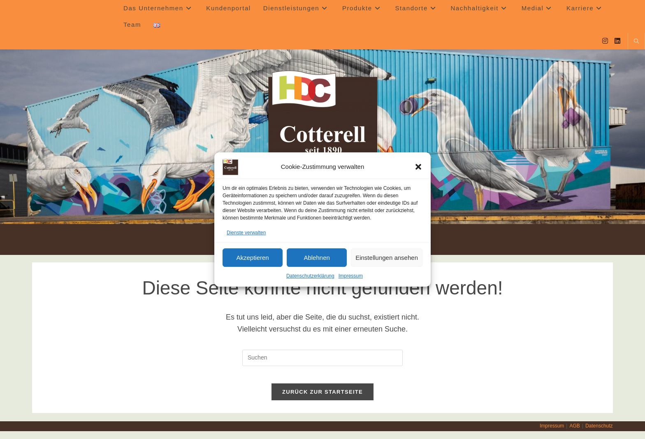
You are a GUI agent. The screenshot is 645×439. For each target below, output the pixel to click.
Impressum (351, 276)
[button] (418, 167)
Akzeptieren (252, 257)
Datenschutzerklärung (310, 276)
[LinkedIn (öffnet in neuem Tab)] (617, 40)
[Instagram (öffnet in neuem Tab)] (605, 40)
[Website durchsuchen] (636, 42)
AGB (574, 434)
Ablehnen (316, 257)
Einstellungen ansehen (386, 257)
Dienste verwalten (246, 233)
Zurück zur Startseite (322, 400)
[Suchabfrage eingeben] (322, 358)
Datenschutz (599, 434)
